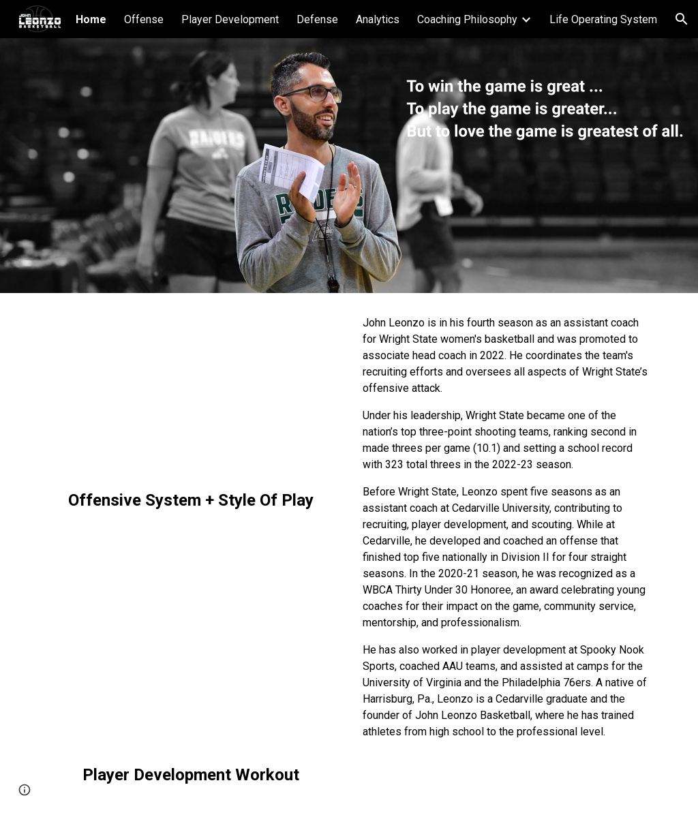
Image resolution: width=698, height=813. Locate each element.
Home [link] (91, 19)
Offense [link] (144, 19)
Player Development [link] (230, 19)
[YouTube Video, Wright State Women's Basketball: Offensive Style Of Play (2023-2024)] (191, 393)
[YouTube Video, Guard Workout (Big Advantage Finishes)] (191, 651)
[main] (191, 500)
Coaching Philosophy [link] (467, 19)
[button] (681, 19)
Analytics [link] (377, 19)
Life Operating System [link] (603, 19)
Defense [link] (317, 19)
